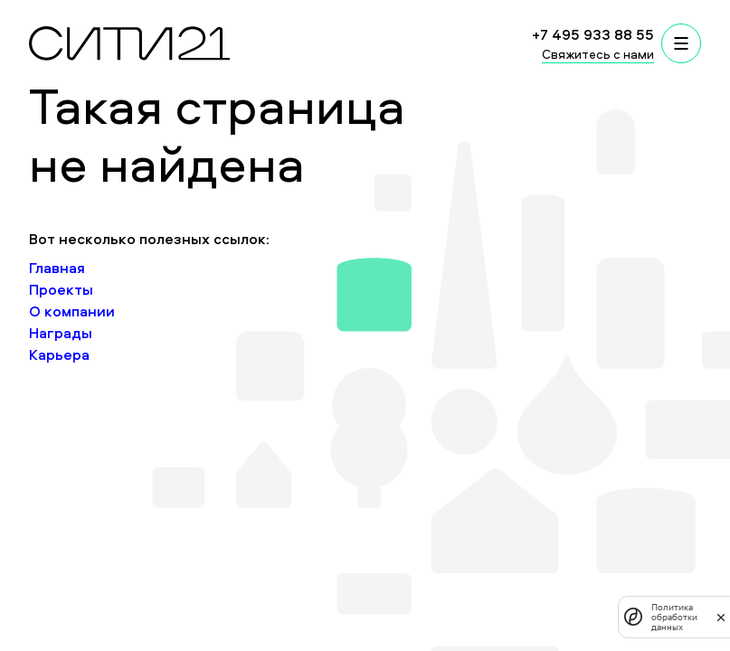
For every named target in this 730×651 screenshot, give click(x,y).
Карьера (59, 354)
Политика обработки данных (674, 617)
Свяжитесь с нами (598, 53)
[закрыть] (721, 617)
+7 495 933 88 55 (593, 34)
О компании (72, 311)
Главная (57, 268)
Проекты (61, 289)
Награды (60, 333)
